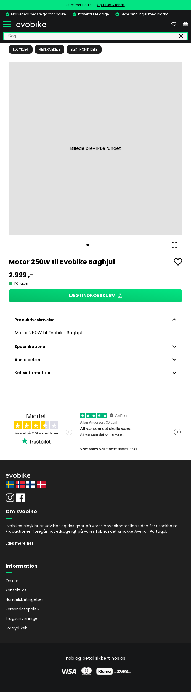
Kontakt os (16, 590)
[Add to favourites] (178, 262)
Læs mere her (19, 543)
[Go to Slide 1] (87, 245)
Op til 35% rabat (111, 4)
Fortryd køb (17, 628)
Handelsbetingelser (24, 599)
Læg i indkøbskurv (95, 295)
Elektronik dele (84, 49)
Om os (12, 580)
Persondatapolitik (22, 609)
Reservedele (49, 49)
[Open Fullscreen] (174, 244)
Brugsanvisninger (22, 618)
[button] (95, 148)
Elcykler (20, 49)
